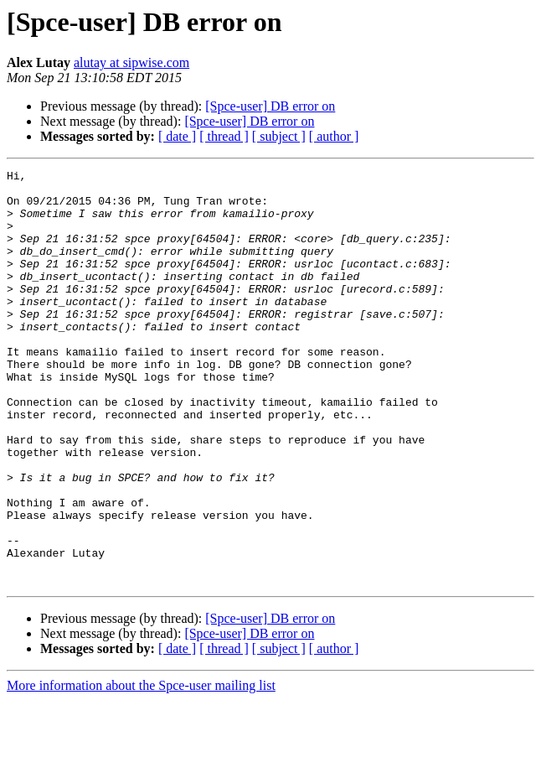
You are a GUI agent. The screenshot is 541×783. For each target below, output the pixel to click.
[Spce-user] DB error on (270, 106)
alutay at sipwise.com (131, 62)
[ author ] (334, 136)
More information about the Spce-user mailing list (141, 768)
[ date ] (177, 136)
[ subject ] (279, 136)
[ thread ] (224, 136)
